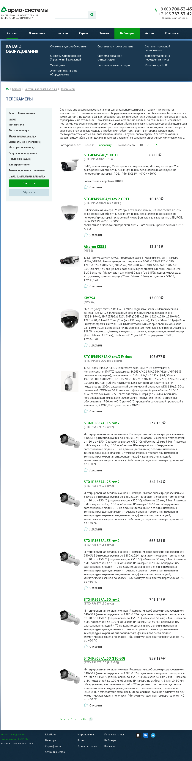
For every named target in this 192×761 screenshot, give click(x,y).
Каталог (12, 33)
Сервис (83, 33)
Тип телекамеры (19, 130)
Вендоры (50, 740)
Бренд (12, 119)
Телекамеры (68, 89)
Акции (149, 33)
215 (83, 718)
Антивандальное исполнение (27, 170)
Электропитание (19, 164)
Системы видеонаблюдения (68, 46)
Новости (62, 33)
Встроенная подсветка (23, 153)
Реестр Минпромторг (22, 113)
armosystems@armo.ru (13, 734)
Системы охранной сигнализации (109, 57)
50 (157, 145)
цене (88, 145)
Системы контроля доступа (115, 46)
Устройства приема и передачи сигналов (158, 57)
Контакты (172, 33)
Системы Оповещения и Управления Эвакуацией (65, 57)
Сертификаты (53, 746)
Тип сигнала (16, 124)
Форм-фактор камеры (22, 136)
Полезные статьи (114, 734)
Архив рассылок (87, 746)
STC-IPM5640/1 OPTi (114, 157)
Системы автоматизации (113, 65)
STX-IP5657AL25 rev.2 (114, 483)
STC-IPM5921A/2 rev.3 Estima (114, 358)
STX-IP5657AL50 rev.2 (114, 601)
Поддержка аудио (20, 158)
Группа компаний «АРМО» (14, 738)
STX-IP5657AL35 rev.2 (114, 542)
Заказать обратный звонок (175, 18)
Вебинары (127, 33)
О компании (37, 33)
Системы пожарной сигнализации (157, 48)
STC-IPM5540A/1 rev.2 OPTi (114, 200)
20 (148, 145)
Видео (81, 740)
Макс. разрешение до (22, 147)
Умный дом (57, 65)
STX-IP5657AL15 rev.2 (114, 425)
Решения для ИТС (156, 65)
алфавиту (105, 145)
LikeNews (50, 734)
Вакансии (109, 746)
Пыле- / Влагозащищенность (27, 176)
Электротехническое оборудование (63, 72)
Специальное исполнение (25, 141)
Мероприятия (86, 734)
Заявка (104, 33)
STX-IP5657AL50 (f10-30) (114, 660)
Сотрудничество (55, 752)
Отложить (96, 187)
